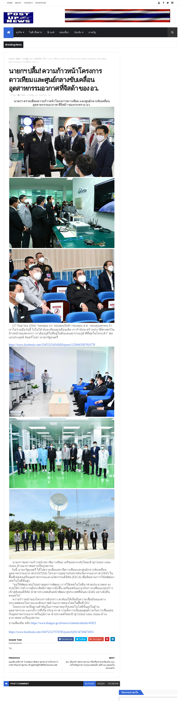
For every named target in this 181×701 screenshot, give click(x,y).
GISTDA (38, 58)
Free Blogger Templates (42, 696)
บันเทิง (77, 32)
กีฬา (125, 510)
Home (9, 3)
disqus (98, 679)
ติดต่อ (126, 530)
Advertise (40, 3)
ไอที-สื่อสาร (35, 32)
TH (44, 58)
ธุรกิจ (19, 32)
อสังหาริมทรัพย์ (131, 491)
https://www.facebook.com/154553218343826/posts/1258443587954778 (52, 342)
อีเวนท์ (50, 32)
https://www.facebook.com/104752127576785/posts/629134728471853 (51, 627)
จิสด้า (18, 58)
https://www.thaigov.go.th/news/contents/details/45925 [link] (63, 618)
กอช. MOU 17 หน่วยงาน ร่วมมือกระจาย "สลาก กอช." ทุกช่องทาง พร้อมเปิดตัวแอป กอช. (157, 351)
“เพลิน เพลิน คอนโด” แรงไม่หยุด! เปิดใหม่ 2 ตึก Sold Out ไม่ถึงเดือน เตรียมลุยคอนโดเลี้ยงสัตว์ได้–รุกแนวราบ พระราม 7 (157, 324)
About (18, 3)
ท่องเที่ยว (64, 32)
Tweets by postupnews (136, 306)
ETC (127, 555)
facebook (111, 679)
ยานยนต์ (127, 495)
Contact (28, 3)
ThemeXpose (22, 696)
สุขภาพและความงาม (134, 514)
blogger (87, 679)
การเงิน (127, 507)
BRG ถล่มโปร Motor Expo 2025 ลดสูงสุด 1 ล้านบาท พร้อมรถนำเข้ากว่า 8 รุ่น (157, 336)
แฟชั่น (126, 518)
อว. (31, 58)
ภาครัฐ (92, 32)
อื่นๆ (125, 526)
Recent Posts (137, 538)
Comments (164, 538)
